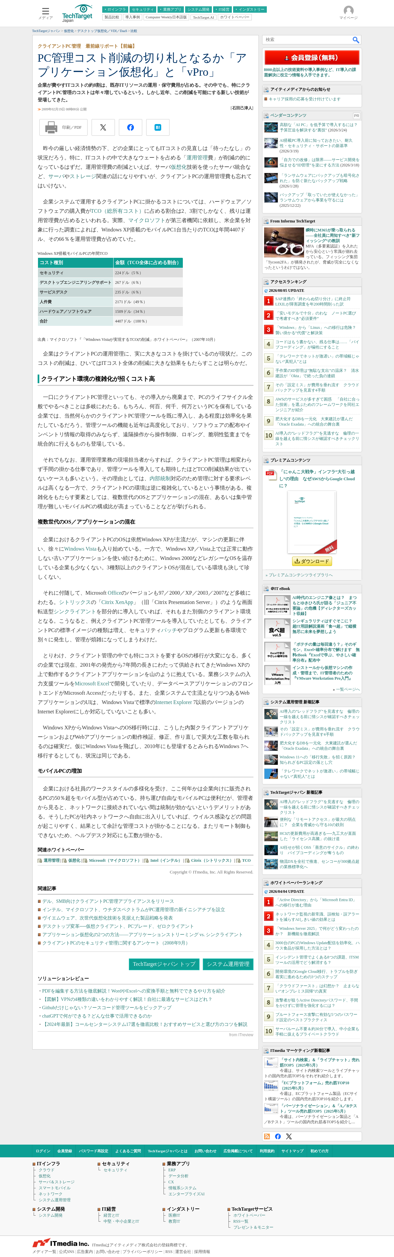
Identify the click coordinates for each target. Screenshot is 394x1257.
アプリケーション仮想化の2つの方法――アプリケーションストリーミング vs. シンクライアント (142, 934)
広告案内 (85, 1251)
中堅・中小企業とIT (121, 1221)
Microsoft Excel (92, 683)
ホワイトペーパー (249, 1215)
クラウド (47, 1170)
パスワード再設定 (93, 1151)
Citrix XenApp (118, 602)
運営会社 (183, 1251)
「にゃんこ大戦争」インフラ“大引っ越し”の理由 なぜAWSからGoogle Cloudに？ (317, 478)
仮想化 (179, 167)
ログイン (43, 1151)
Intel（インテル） (166, 860)
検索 (356, 39)
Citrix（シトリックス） (212, 860)
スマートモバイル (55, 1188)
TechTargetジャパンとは (168, 1151)
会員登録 (64, 1151)
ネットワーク (51, 1194)
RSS (267, 1136)
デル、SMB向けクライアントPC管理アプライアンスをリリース (108, 901)
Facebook (278, 1136)
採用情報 (202, 1251)
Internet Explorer (174, 702)
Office (115, 593)
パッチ (169, 630)
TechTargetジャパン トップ (164, 964)
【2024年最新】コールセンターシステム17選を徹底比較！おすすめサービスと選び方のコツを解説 (144, 1024)
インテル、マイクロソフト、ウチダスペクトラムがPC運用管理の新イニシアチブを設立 (133, 909)
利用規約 (267, 1151)
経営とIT (111, 1215)
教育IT (174, 1221)
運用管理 (197, 157)
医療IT (174, 1215)
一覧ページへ (348, 689)
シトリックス (75, 602)
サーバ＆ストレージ (57, 1182)
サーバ (56, 176)
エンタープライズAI (187, 1194)
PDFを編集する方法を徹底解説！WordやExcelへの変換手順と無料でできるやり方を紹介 (133, 991)
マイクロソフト (147, 220)
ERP (172, 1170)
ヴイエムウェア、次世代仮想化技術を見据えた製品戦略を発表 (107, 917)
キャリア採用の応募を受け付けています (305, 99)
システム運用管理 (228, 964)
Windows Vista (80, 549)
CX (171, 1182)
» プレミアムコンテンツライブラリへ (299, 575)
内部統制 (160, 478)
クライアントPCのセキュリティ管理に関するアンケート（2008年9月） (116, 943)
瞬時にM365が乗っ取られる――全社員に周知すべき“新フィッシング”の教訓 (333, 235)
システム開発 (51, 1215)
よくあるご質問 (128, 1151)
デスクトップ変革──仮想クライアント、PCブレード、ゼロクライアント (118, 926)
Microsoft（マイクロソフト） (115, 860)
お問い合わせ (205, 1151)
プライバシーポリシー (143, 1251)
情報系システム (183, 1188)
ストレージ (83, 176)
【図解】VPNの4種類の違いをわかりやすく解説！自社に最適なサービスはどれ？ (127, 999)
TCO (246, 860)
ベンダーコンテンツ (288, 115)
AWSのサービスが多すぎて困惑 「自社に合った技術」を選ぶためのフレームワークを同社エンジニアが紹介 (317, 404)
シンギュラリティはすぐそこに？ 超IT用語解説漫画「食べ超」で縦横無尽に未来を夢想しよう (324, 626)
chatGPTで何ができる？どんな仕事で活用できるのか (97, 1016)
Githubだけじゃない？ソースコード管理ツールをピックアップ (107, 1007)
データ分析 (179, 1176)
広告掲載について (238, 1151)
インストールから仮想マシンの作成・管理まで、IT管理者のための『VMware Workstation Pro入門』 (322, 673)
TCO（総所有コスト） (117, 211)
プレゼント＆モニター (253, 1227)
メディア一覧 (44, 1251)
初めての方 (319, 1151)
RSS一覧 (240, 1221)
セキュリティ (116, 1170)
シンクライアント (75, 611)
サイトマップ (292, 1151)
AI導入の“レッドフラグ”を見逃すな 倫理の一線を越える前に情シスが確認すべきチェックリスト (317, 438)
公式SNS (66, 1251)
